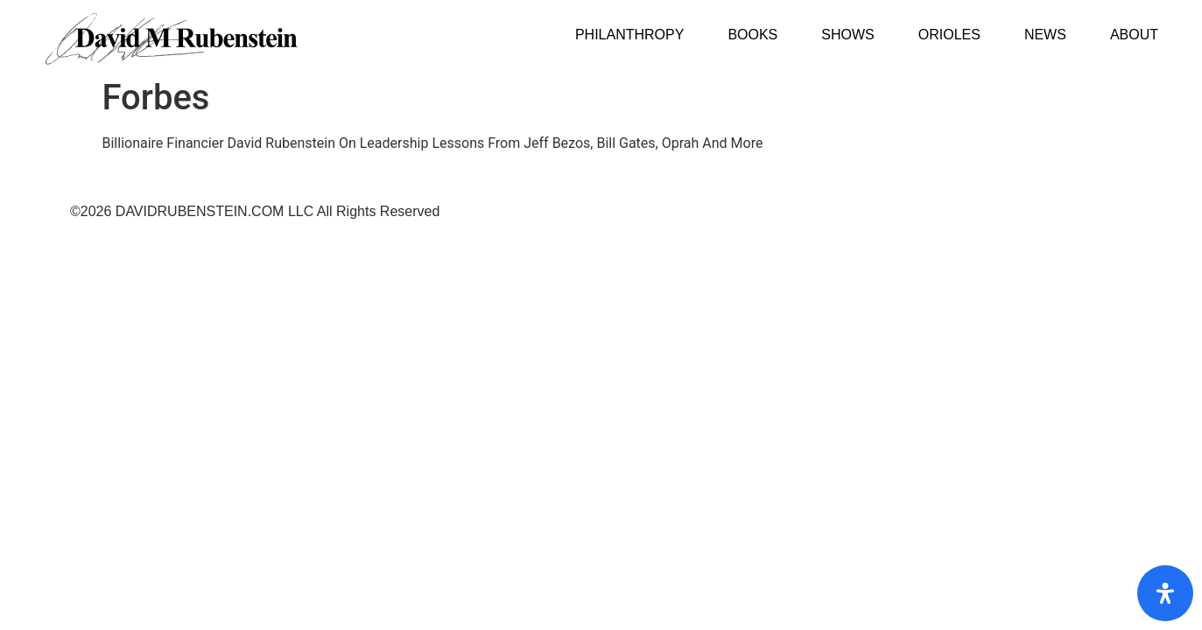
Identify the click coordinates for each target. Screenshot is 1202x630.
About (1134, 34)
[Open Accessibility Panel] (1165, 593)
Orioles (949, 34)
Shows (847, 34)
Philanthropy (629, 34)
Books (752, 34)
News (1045, 34)
